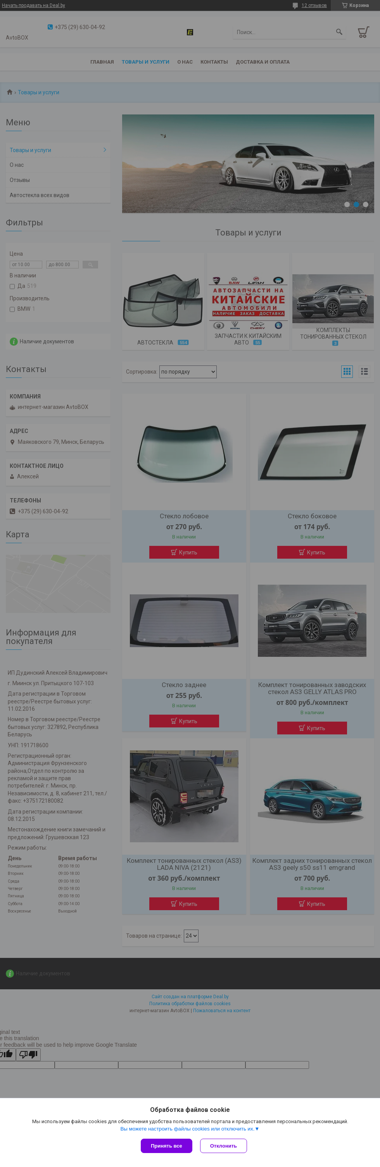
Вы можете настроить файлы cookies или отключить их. (187, 1129)
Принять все (166, 1146)
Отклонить (223, 1146)
